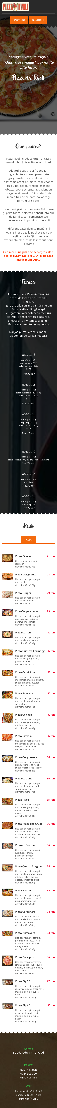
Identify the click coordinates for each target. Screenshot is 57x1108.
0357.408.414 (28, 1077)
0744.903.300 (37, 20)
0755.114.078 (19, 20)
